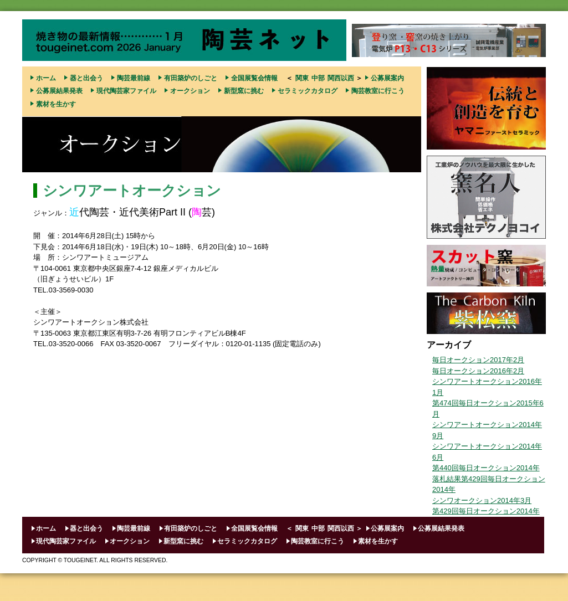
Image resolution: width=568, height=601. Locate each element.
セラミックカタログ (307, 91)
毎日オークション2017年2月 (478, 360)
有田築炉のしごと (190, 78)
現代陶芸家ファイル (126, 91)
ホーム (46, 78)
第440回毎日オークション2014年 (486, 468)
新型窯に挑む (244, 91)
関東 (302, 78)
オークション (190, 91)
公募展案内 (387, 78)
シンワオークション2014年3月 (481, 500)
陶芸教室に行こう (378, 91)
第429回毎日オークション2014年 (486, 511)
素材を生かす (56, 104)
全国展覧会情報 (254, 78)
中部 (318, 78)
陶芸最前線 (133, 78)
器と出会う (86, 78)
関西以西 (341, 78)
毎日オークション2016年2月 (478, 371)
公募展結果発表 (59, 91)
